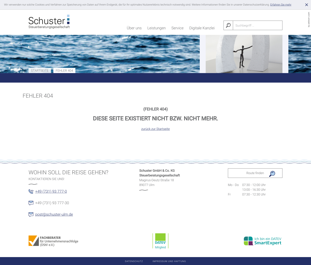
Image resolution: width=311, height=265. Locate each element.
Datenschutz (134, 261)
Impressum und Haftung (169, 261)
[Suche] (258, 25)
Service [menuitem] (177, 29)
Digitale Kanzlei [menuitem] (202, 29)
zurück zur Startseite (155, 129)
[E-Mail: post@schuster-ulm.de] (53, 215)
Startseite (40, 70)
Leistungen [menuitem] (156, 29)
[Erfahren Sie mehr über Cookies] (280, 4)
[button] (50, 192)
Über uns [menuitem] (134, 29)
